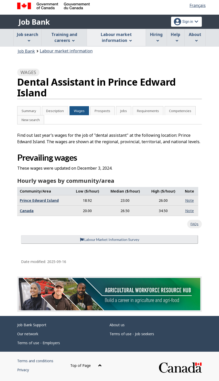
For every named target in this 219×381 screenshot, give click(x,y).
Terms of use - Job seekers (132, 333)
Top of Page (86, 365)
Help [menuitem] (175, 37)
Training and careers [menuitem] (64, 37)
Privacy (23, 369)
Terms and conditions (35, 360)
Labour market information (66, 51)
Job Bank (34, 22)
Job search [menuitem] (27, 37)
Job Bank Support (31, 324)
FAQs (194, 224)
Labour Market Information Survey (109, 239)
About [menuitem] (195, 37)
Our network (27, 333)
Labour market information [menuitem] (116, 37)
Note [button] (189, 200)
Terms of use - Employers (38, 342)
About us (117, 324)
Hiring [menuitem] (156, 37)
